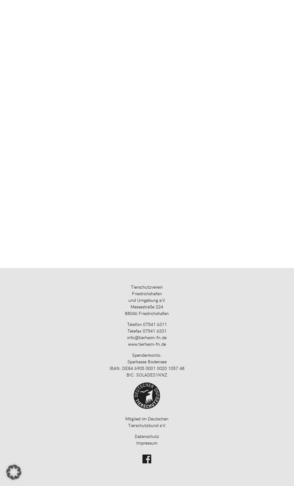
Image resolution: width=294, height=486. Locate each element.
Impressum (147, 443)
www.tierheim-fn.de (147, 344)
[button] (14, 472)
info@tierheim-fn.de (147, 337)
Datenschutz (147, 436)
